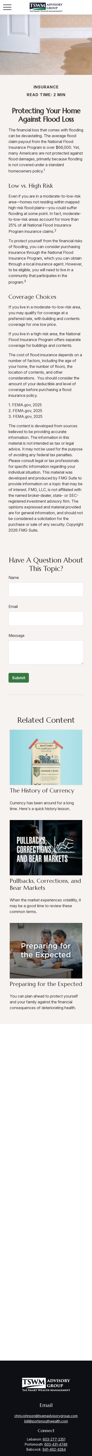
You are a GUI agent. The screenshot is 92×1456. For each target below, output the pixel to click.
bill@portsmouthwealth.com (46, 1421)
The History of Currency (42, 790)
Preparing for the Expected (46, 984)
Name (13, 577)
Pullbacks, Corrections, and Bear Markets (45, 884)
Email (13, 606)
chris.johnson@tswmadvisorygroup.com (46, 1416)
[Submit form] (18, 678)
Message (16, 635)
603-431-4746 (55, 1444)
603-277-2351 (54, 1439)
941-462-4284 (54, 1449)
